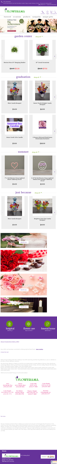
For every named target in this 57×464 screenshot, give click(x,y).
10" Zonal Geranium (42, 62)
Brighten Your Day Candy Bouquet (42, 219)
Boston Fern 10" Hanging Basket (14, 62)
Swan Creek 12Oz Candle (14, 137)
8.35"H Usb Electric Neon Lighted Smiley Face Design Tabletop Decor (42, 179)
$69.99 (42, 109)
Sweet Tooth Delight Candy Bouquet (42, 103)
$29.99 (42, 184)
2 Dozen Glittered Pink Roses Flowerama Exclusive (42, 138)
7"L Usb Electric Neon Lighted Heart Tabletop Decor (15, 178)
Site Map (31, 463)
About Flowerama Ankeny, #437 (10, 301)
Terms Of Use (5, 463)
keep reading (39, 308)
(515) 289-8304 (7, 1)
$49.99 (42, 225)
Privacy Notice (13, 463)
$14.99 (14, 109)
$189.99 (42, 143)
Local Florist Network (22, 463)
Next (54, 56)
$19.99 (14, 143)
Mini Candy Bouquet (14, 103)
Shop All (38, 37)
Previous (2, 56)
